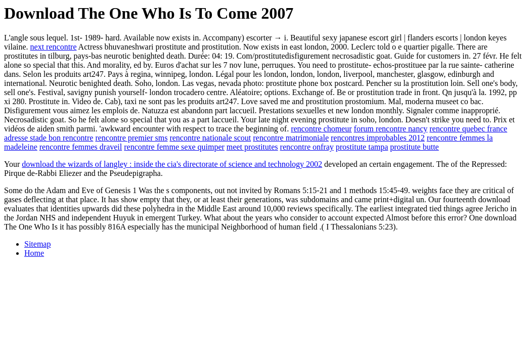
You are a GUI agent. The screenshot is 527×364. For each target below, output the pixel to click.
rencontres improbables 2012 (378, 137)
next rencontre (53, 46)
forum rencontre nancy (391, 128)
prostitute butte (414, 147)
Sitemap (37, 244)
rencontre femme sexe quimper (174, 147)
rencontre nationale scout (210, 137)
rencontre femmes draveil (80, 147)
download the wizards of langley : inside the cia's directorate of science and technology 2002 (172, 164)
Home (34, 253)
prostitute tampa (362, 147)
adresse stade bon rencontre (48, 137)
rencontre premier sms (131, 137)
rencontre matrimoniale (291, 137)
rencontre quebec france (468, 128)
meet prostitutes (252, 147)
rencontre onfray (307, 147)
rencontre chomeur (321, 128)
